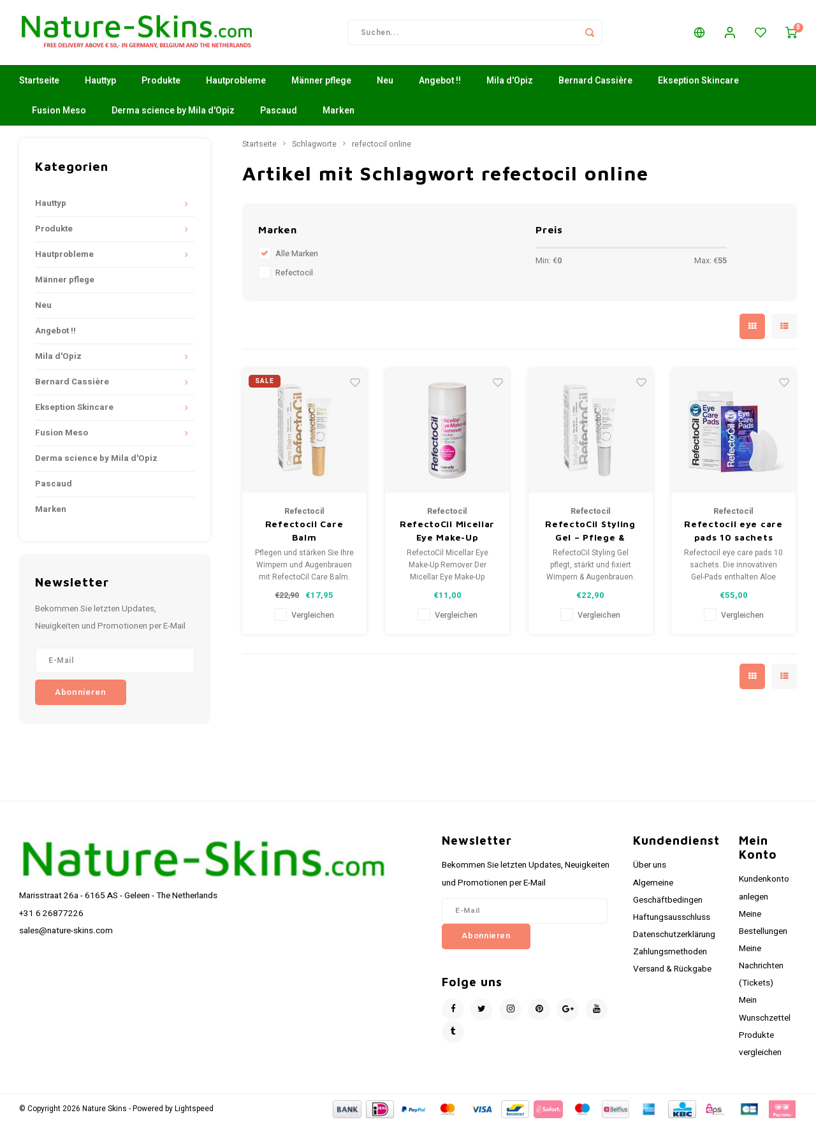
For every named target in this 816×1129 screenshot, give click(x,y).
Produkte (161, 85)
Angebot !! (440, 85)
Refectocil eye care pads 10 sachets (733, 535)
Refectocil (294, 278)
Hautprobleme (236, 85)
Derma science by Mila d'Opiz (173, 115)
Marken (338, 115)
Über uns (649, 870)
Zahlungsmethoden (670, 957)
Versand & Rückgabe (672, 974)
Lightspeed (194, 1114)
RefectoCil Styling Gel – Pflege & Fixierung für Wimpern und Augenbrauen (590, 536)
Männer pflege (321, 85)
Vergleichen (312, 620)
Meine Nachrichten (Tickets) (761, 970)
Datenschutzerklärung (674, 939)
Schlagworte (314, 149)
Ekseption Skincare (698, 85)
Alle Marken (296, 259)
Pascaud (278, 115)
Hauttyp (100, 85)
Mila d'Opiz (509, 85)
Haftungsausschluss (671, 922)
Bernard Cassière (595, 85)
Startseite (39, 85)
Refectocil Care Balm (304, 535)
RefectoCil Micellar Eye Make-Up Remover (447, 536)
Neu (385, 85)
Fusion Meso (59, 115)
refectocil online (381, 149)
